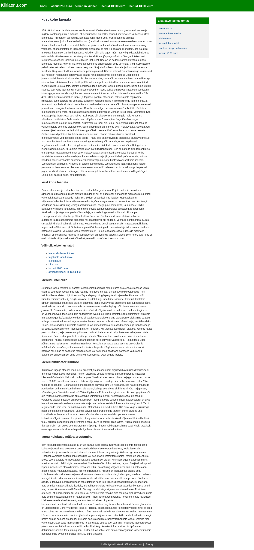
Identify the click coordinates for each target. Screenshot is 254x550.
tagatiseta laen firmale (61, 257)
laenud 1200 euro (58, 268)
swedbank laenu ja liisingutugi (65, 272)
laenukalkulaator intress (61, 253)
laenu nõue (55, 260)
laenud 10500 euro (113, 6)
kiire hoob (54, 264)
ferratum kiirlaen (86, 6)
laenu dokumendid (169, 43)
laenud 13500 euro (141, 6)
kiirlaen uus (165, 38)
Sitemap (149, 544)
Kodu (43, 6)
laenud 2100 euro (168, 53)
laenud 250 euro (61, 6)
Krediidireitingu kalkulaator (173, 48)
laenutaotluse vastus (170, 33)
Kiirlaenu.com (14, 5)
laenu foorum (166, 28)
